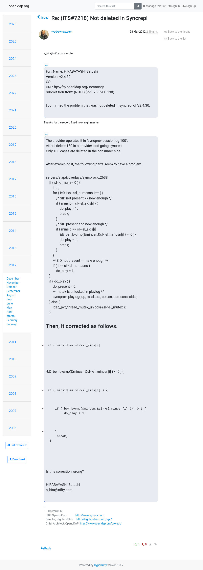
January (12, 324)
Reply (46, 548)
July (9, 299)
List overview (17, 445)
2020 (12, 127)
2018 (12, 162)
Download (17, 459)
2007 (12, 411)
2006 (12, 428)
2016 (12, 196)
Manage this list (154, 6)
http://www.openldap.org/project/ (101, 523)
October (11, 286)
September (13, 291)
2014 (12, 231)
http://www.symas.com (89, 515)
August (11, 295)
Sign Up (189, 6)
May (9, 307)
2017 (12, 179)
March (11, 316)
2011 (12, 342)
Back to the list (175, 38)
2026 (12, 24)
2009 (12, 376)
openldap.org (19, 6)
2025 (12, 41)
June (10, 303)
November (13, 282)
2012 (12, 265)
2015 (12, 213)
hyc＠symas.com (61, 31)
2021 (12, 110)
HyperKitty (100, 565)
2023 (12, 76)
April (9, 311)
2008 (12, 393)
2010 (12, 359)
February (12, 320)
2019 (12, 145)
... (46, 65)
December (13, 278)
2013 (12, 248)
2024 (12, 59)
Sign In (174, 6)
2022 (12, 93)
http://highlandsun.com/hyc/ (94, 519)
